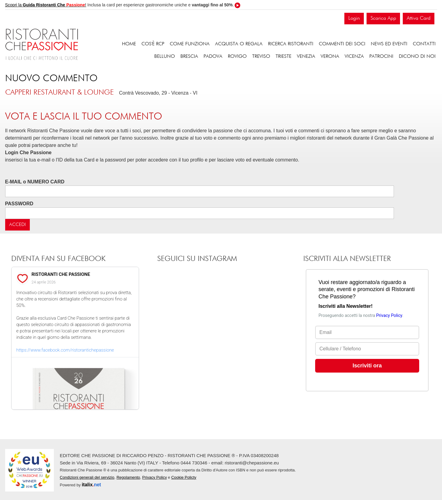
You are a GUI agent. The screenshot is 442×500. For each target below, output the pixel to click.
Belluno (164, 56)
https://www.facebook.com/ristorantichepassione (65, 350)
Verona (330, 56)
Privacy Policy (154, 477)
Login (354, 18)
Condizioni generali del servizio (87, 477)
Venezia (306, 56)
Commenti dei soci (342, 44)
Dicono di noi (417, 56)
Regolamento (128, 477)
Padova (213, 56)
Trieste (283, 56)
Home (129, 44)
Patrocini (381, 56)
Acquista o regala (239, 44)
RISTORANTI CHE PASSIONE (61, 274)
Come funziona (190, 44)
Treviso (261, 56)
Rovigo (237, 56)
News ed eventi (389, 44)
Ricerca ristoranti (290, 44)
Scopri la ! (45, 4)
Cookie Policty (183, 477)
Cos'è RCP (152, 44)
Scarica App (383, 18)
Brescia (189, 56)
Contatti (424, 44)
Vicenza (354, 56)
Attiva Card (418, 18)
